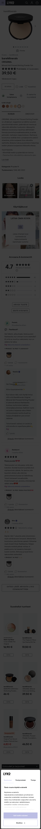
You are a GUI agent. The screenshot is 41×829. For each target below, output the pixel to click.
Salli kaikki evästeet (20, 815)
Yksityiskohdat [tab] (20, 780)
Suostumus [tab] (8, 780)
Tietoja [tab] (33, 780)
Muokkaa (20, 823)
